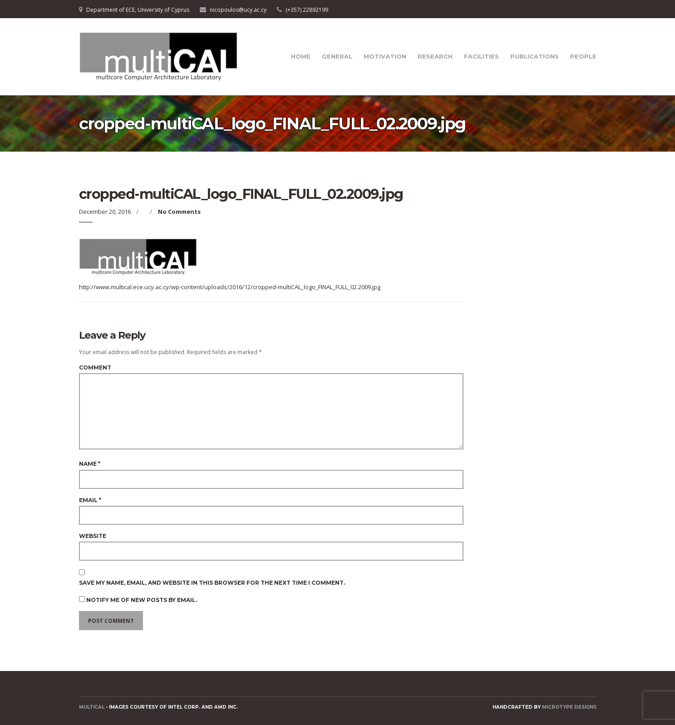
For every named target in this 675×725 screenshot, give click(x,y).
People (583, 56)
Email (90, 500)
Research (435, 56)
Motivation (385, 56)
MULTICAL (91, 707)
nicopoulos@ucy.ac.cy (238, 10)
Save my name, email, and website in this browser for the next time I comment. (212, 582)
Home (300, 56)
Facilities (481, 56)
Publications (534, 56)
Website (92, 536)
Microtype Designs (569, 707)
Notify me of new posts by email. (141, 600)
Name (89, 463)
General (337, 56)
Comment (95, 367)
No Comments (179, 211)
